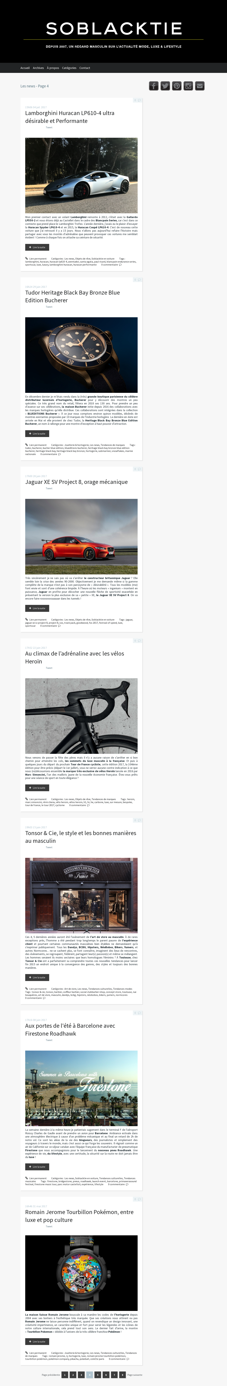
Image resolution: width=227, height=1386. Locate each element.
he (92, 802)
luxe (39, 264)
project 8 (53, 622)
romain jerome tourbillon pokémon (106, 1355)
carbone (98, 802)
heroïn (130, 799)
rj (67, 1355)
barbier (58, 991)
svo (61, 622)
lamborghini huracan (60, 264)
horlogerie (91, 450)
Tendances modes (122, 988)
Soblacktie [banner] (113, 31)
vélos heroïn (75, 802)
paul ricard (99, 261)
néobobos (92, 994)
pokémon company (58, 1358)
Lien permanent (36, 258)
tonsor (49, 991)
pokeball (84, 1358)
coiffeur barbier (71, 991)
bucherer (37, 447)
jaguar (129, 619)
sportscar (30, 264)
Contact (84, 68)
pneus (76, 1181)
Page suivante (134, 1374)
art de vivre (44, 994)
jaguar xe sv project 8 (36, 622)
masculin (56, 994)
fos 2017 (93, 622)
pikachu (74, 1358)
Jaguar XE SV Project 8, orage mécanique (76, 481)
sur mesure (116, 802)
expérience (87, 1184)
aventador (73, 261)
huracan (44, 261)
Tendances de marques (113, 444)
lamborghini (32, 261)
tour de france (32, 805)
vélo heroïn (62, 802)
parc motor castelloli (69, 1184)
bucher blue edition (53, 447)
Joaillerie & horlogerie (76, 444)
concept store (113, 991)
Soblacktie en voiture (103, 258)
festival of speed (108, 622)
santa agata (86, 261)
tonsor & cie (38, 991)
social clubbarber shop (92, 991)
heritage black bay (45, 450)
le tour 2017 (47, 805)
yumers (111, 994)
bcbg (73, 994)
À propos (53, 68)
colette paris (97, 1358)
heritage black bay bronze (71, 450)
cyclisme (60, 805)
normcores (122, 994)
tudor (28, 447)
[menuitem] (26, 68)
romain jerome (57, 1355)
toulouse (127, 991)
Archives (38, 68)
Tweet (49, 127)
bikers (102, 994)
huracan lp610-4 (58, 261)
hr (88, 802)
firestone (52, 1181)
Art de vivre (70, 988)
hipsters (81, 994)
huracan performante (85, 264)
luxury (45, 264)
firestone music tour (45, 1184)
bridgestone (65, 1181)
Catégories (69, 68)
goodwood (82, 622)
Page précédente (51, 1374)
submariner (104, 450)
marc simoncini (33, 802)
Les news (69, 258)
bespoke (127, 802)
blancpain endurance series (121, 261)
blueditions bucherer (76, 447)
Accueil (25, 68)
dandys (65, 994)
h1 (85, 802)
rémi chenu (49, 802)
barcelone (112, 1181)
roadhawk (85, 1181)
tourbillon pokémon (36, 1358)
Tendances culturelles (100, 988)
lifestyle (98, 1184)
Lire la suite (39, 247)
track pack (69, 622)
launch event (99, 1181)
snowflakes (118, 450)
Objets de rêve (82, 258)
